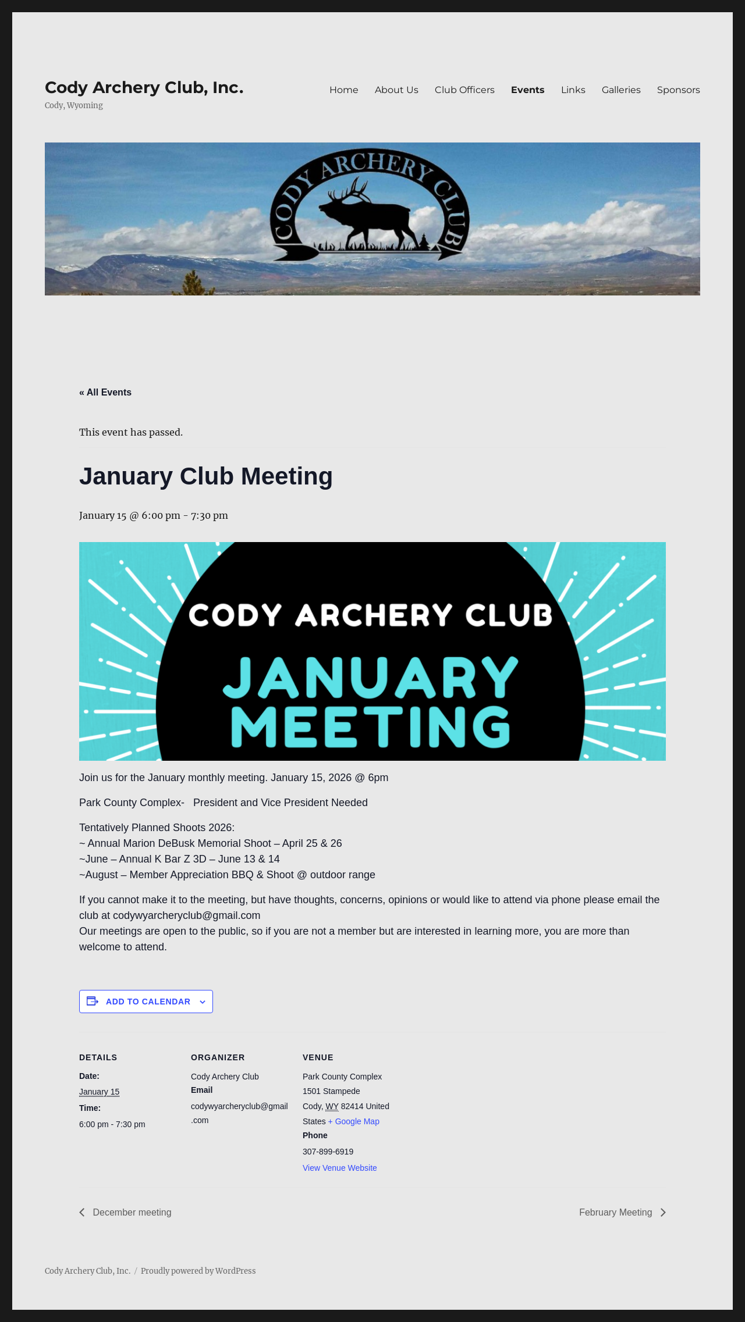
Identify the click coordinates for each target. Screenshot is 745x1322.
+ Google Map (353, 1121)
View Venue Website (340, 1168)
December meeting (131, 1212)
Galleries (621, 89)
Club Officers (465, 89)
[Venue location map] (475, 1111)
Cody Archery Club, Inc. (144, 87)
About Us (396, 89)
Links (573, 89)
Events (528, 89)
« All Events (105, 392)
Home (344, 89)
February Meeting (617, 1212)
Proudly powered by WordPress (198, 1271)
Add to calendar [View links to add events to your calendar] (148, 1001)
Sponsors (678, 89)
